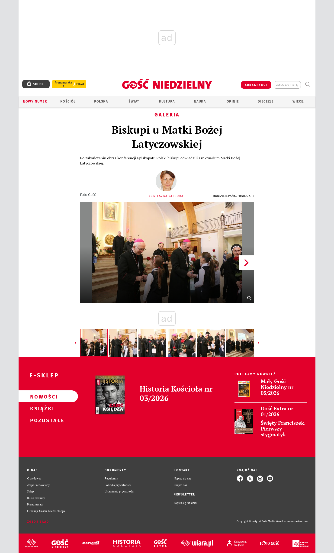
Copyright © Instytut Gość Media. (256, 521)
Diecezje (266, 101)
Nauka (200, 101)
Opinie (233, 101)
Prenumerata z (63, 84)
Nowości (40, 396)
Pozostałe (40, 420)
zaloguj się (287, 85)
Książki (40, 408)
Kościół (68, 101)
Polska (101, 101)
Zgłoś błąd (38, 521)
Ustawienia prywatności (119, 491)
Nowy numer (35, 101)
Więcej (298, 101)
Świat (133, 101)
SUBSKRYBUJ (256, 85)
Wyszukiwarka (307, 84)
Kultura (167, 101)
